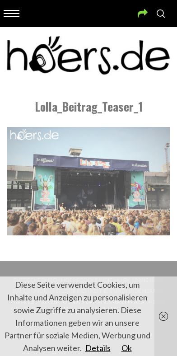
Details (98, 348)
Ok (126, 348)
